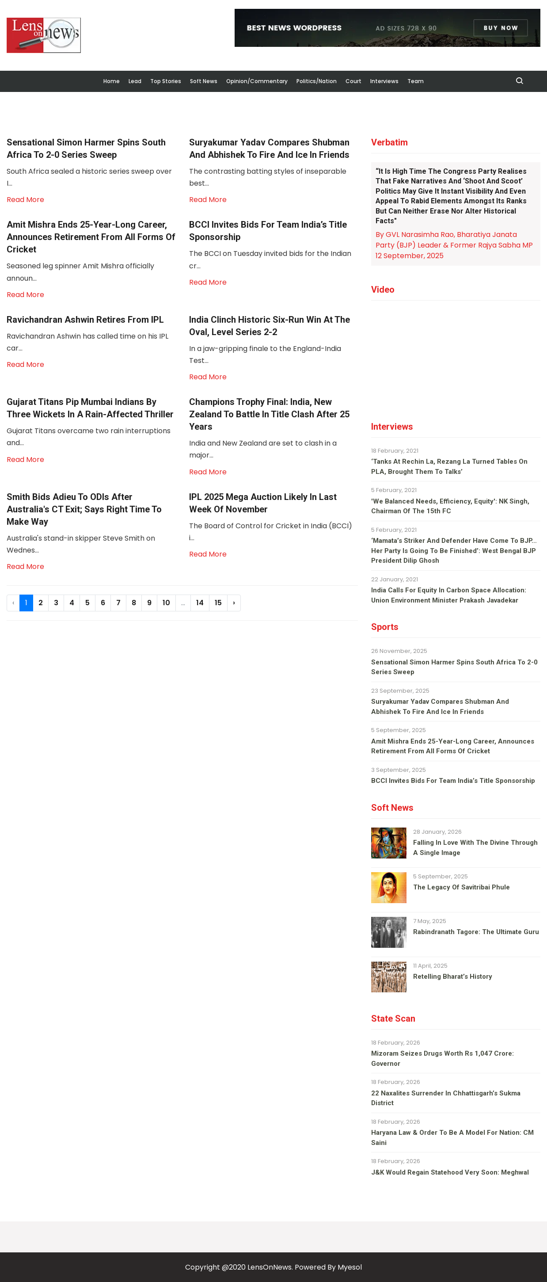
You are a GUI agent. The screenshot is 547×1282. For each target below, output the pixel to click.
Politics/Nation (316, 81)
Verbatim (389, 142)
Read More (25, 200)
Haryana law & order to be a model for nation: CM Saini (452, 1138)
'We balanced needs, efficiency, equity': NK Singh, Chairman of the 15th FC (450, 506)
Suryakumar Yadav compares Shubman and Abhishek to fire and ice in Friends (440, 707)
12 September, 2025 (410, 256)
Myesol (350, 1267)
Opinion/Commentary (257, 81)
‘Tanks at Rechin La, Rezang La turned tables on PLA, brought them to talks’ (449, 467)
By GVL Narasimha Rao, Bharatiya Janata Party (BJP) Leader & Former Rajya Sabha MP (454, 239)
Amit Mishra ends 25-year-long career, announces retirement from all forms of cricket (452, 746)
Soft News (203, 81)
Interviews (384, 81)
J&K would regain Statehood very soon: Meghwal (450, 1172)
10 (166, 603)
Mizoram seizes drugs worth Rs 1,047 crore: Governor (442, 1058)
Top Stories (165, 81)
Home (111, 81)
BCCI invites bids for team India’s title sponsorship (453, 781)
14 (200, 603)
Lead (135, 81)
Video (383, 289)
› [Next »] (234, 603)
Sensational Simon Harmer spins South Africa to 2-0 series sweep (454, 667)
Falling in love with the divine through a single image (475, 848)
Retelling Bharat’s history (452, 977)
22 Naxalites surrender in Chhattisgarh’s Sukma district (445, 1098)
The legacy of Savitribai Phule (461, 887)
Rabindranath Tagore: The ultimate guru (476, 932)
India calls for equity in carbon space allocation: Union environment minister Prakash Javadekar (448, 595)
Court (353, 81)
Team (415, 81)
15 (218, 603)
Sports (385, 627)
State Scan (393, 1018)
